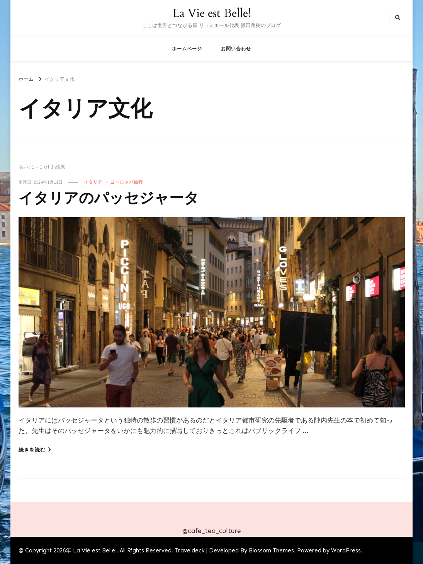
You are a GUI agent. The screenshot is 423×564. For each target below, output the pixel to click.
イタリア (93, 182)
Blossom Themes (271, 550)
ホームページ (187, 48)
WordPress (346, 550)
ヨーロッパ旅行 (126, 182)
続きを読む (35, 450)
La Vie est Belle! (212, 13)
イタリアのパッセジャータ (109, 198)
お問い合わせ (236, 48)
